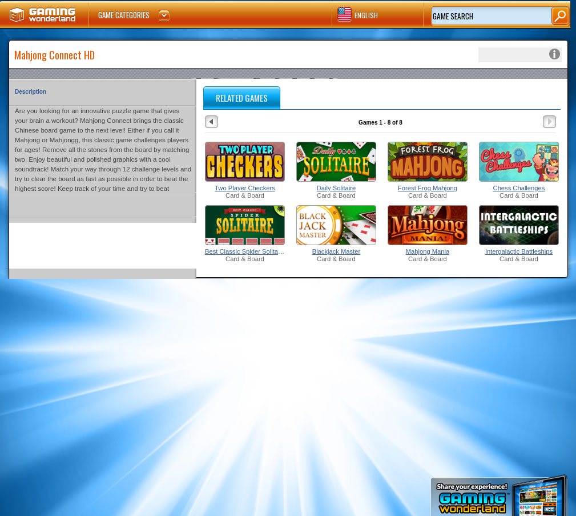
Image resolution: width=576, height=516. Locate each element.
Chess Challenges (519, 188)
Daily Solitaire (336, 188)
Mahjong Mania (428, 251)
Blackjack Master (336, 251)
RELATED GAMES (242, 97)
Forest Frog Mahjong (427, 188)
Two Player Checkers (245, 188)
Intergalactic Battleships (519, 251)
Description (30, 92)
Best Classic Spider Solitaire (245, 251)
